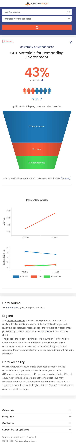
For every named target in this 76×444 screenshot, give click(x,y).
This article (43, 331)
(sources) (65, 178)
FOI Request (12, 307)
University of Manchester (37, 47)
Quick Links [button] (8, 410)
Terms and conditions (12, 437)
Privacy (30, 437)
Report (8, 41)
